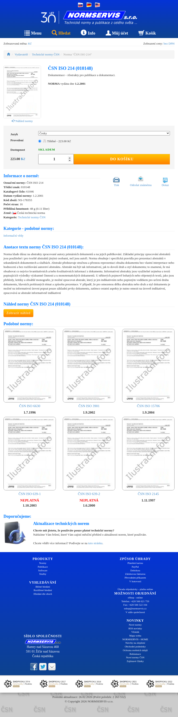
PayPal (135, 566)
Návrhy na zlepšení (135, 642)
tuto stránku (95, 543)
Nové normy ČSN (135, 657)
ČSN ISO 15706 (148, 368)
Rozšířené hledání (43, 590)
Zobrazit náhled (18, 313)
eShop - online (135, 597)
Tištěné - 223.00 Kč (57, 141)
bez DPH (169, 43)
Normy (42, 563)
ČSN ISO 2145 (148, 456)
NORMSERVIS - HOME (135, 639)
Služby (42, 573)
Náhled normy (22, 121)
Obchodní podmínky (135, 646)
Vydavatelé (21, 54)
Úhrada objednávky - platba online (135, 589)
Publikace (43, 566)
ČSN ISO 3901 (89, 368)
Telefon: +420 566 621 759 (135, 601)
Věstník (135, 631)
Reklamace (135, 654)
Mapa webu (135, 635)
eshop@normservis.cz (135, 608)
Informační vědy (13, 235)
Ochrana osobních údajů (135, 650)
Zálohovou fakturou (135, 573)
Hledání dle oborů (43, 593)
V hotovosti (135, 581)
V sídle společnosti (135, 612)
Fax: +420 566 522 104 (135, 604)
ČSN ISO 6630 (29, 368)
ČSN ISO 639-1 (29, 456)
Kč (30, 43)
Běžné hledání (42, 586)
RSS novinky (135, 628)
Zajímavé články (135, 661)
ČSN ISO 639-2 (89, 456)
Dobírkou (135, 570)
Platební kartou (135, 563)
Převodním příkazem (135, 577)
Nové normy (135, 624)
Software (43, 570)
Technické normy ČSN (46, 54)
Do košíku (122, 159)
